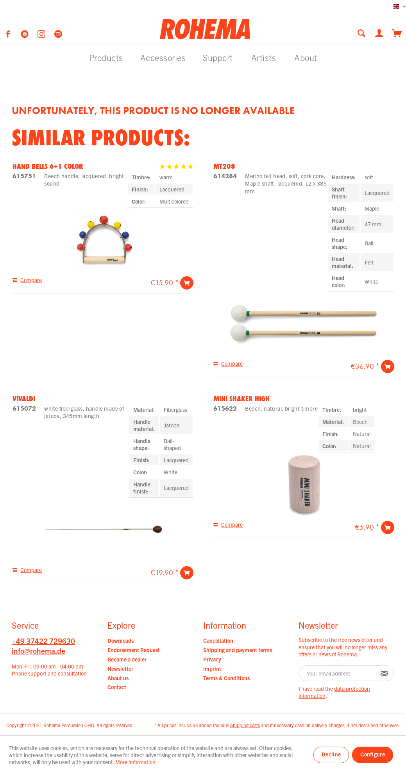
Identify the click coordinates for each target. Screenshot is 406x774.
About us (118, 677)
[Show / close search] (361, 33)
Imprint (212, 668)
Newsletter (120, 668)
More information (135, 761)
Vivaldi (24, 398)
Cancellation (218, 640)
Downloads (120, 640)
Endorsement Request (133, 649)
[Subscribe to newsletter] (384, 673)
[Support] (217, 57)
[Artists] (264, 57)
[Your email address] (337, 673)
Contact (116, 686)
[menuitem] (364, 33)
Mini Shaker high (241, 398)
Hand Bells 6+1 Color (48, 166)
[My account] (379, 32)
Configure (372, 754)
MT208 (224, 166)
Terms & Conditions (226, 677)
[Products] (106, 57)
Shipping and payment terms (237, 649)
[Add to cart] (186, 283)
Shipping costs (245, 725)
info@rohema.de (38, 650)
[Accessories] (163, 57)
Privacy (212, 659)
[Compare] (27, 279)
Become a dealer (127, 659)
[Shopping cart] (397, 32)
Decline (331, 754)
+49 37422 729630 (43, 640)
